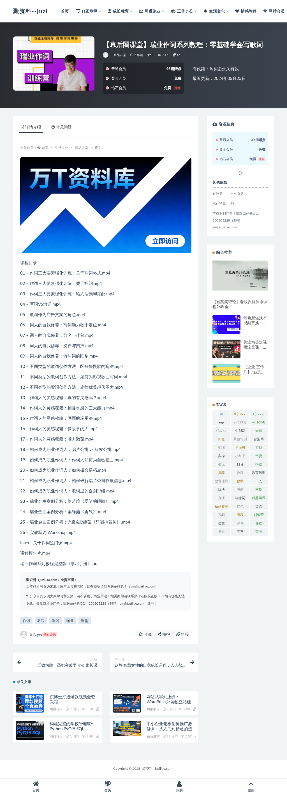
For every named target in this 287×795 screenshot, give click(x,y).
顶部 (251, 786)
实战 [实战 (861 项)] (258, 448)
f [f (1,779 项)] (258, 414)
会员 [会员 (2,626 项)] (258, 431)
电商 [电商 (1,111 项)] (240, 490)
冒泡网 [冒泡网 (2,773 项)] (259, 440)
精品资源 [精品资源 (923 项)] (221, 507)
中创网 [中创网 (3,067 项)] (240, 431)
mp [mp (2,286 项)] (221, 423)
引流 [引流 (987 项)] (221, 465)
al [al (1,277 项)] (240, 414)
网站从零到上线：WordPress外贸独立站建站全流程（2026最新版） (171, 701)
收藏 (145, 634)
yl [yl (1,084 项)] (258, 422)
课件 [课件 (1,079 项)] (240, 524)
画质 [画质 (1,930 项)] (258, 490)
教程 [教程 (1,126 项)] (240, 474)
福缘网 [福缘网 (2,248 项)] (240, 499)
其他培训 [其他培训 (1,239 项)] (240, 440)
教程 (41, 620)
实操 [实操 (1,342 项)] (221, 457)
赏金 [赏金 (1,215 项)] (221, 532)
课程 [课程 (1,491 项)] (258, 524)
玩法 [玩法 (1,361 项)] (221, 490)
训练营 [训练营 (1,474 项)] (259, 516)
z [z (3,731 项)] (222, 430)
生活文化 (61, 148)
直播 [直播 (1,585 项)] (221, 499)
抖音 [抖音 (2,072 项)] (240, 465)
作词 (26, 620)
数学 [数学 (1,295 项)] (240, 482)
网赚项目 (56, 710)
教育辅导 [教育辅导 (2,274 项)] (221, 482)
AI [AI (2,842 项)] (221, 415)
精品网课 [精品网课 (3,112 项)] (258, 499)
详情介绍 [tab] (31, 127)
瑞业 (70, 620)
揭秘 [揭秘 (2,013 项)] (221, 474)
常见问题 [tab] (61, 127)
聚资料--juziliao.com (157, 769)
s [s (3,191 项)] (240, 422)
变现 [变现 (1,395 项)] (221, 448)
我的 (179, 786)
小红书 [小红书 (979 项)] (240, 457)
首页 (45, 148)
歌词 (55, 620)
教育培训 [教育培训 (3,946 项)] (258, 474)
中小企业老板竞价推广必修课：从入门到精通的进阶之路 (169, 729)
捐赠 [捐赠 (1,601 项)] (258, 465)
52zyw (38, 634)
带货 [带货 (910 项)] (258, 457)
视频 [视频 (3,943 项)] (221, 516)
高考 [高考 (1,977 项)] (258, 532)
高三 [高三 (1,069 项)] (240, 532)
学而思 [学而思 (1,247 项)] (240, 448)
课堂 (84, 620)
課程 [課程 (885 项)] (240, 516)
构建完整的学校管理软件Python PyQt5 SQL (72, 727)
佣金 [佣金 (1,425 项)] (221, 440)
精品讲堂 (120, 55)
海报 (164, 634)
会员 (108, 786)
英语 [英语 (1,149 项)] (258, 507)
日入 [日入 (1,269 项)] (258, 482)
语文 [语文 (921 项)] (221, 524)
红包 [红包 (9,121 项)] (240, 507)
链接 (182, 634)
